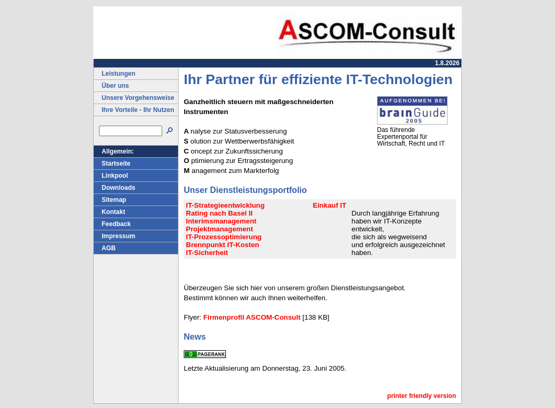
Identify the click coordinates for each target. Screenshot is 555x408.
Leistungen (114, 73)
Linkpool (111, 175)
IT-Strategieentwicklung (225, 205)
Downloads (114, 187)
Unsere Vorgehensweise (134, 97)
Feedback (112, 224)
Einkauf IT (329, 205)
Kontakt (109, 212)
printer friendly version (421, 396)
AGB (105, 248)
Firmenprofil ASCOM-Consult (252, 317)
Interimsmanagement (221, 221)
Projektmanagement (219, 229)
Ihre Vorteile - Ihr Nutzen (134, 110)
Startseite (112, 163)
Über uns (111, 85)
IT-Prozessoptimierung (224, 237)
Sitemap (110, 199)
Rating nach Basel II (219, 213)
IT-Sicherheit (207, 253)
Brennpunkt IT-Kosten (222, 245)
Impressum (114, 236)
